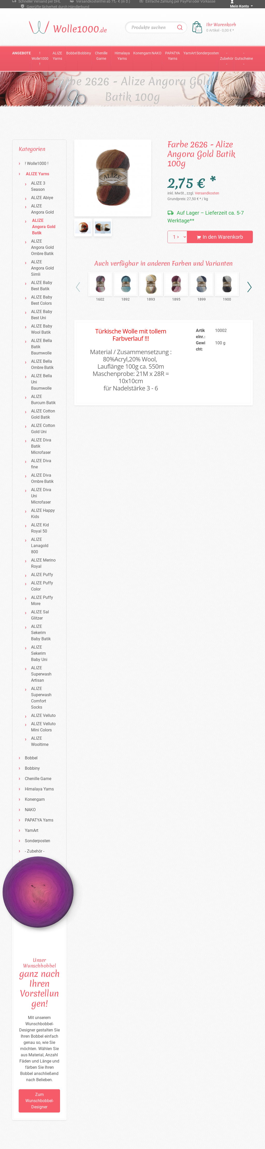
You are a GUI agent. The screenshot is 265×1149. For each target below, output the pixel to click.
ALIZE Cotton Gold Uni (43, 428)
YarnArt (189, 53)
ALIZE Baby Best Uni (41, 314)
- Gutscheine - (244, 58)
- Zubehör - (226, 58)
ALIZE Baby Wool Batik (41, 329)
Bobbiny (84, 53)
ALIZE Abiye (42, 197)
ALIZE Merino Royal (43, 563)
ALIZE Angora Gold (42, 209)
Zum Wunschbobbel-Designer (39, 1100)
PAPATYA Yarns (172, 56)
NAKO (156, 53)
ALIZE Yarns (57, 56)
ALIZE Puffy (42, 574)
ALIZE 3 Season (38, 186)
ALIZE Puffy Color (42, 586)
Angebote (21, 53)
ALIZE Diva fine (41, 463)
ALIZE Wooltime (39, 741)
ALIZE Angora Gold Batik (43, 226)
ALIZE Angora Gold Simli (42, 268)
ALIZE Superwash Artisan (41, 674)
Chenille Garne (101, 56)
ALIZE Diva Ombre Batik (42, 478)
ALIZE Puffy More (42, 600)
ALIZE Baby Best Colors (41, 300)
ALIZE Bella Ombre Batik (42, 364)
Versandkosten (207, 193)
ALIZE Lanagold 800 (39, 545)
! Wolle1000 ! (40, 58)
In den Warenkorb (220, 237)
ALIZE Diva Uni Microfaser (41, 496)
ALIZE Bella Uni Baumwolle (41, 382)
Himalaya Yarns (122, 56)
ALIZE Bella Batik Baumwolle (41, 346)
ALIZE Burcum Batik (43, 399)
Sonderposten (207, 53)
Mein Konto (240, 6)
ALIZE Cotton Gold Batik (43, 414)
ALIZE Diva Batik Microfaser (41, 446)
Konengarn (142, 53)
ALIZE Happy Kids (43, 513)
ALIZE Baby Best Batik (41, 285)
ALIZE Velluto (43, 715)
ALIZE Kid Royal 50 (40, 528)
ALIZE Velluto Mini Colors (43, 726)
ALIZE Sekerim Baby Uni (39, 653)
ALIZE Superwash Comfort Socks (41, 698)
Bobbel (71, 53)
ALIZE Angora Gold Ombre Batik (42, 247)
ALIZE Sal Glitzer (40, 615)
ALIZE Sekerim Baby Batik (41, 632)
